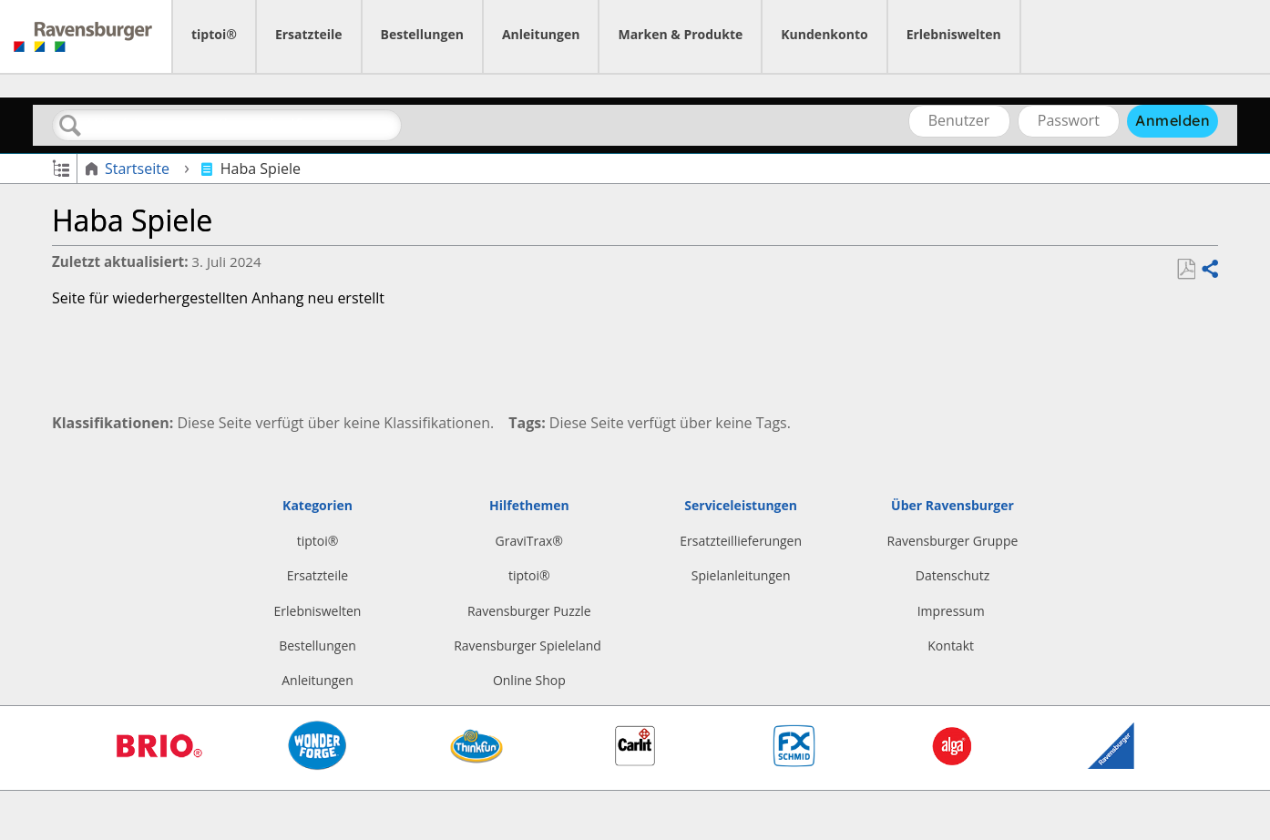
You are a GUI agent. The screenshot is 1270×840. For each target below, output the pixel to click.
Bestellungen (422, 34)
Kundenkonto (824, 34)
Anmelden (1172, 120)
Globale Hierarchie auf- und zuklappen (60, 167)
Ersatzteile (309, 34)
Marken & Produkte (680, 34)
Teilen (1209, 270)
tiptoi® (214, 34)
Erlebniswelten (953, 34)
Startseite (129, 169)
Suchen (70, 125)
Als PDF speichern (1185, 270)
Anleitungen (541, 34)
